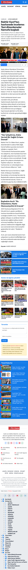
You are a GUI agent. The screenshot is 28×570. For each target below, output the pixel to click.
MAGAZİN (9, 518)
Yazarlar (6, 539)
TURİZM (9, 528)
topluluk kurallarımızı (15, 345)
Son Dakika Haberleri (7, 463)
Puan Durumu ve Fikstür (6, 459)
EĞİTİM (8, 510)
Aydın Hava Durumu (21, 447)
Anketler (6, 547)
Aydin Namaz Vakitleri (5, 453)
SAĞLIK (11, 473)
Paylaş (3, 64)
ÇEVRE (8, 507)
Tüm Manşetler (19, 458)
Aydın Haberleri (12, 19)
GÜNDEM (9, 516)
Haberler (3, 19)
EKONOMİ (10, 6)
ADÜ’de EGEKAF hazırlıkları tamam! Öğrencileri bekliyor (19, 304)
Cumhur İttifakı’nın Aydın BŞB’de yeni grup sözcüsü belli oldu (7, 304)
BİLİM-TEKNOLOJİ (12, 505)
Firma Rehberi (8, 541)
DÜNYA (8, 508)
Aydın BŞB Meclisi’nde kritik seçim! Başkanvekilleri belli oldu (6, 290)
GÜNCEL (17, 6)
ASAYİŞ (3, 6)
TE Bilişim (10, 491)
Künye (6, 549)
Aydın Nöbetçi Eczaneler (5, 448)
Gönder (4, 340)
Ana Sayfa (7, 499)
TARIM (8, 526)
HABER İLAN (10, 533)
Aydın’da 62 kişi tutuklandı (18, 316)
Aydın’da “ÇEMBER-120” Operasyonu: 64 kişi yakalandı (7, 317)
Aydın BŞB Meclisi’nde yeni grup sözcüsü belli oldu (20, 289)
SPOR (6, 473)
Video (6, 537)
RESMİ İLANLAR (18, 473)
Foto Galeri (7, 535)
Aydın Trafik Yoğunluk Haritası (21, 453)
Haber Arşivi (19, 463)
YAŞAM (8, 529)
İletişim (6, 550)
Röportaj (7, 543)
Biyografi (7, 545)
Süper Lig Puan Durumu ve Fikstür (16, 562)
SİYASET (24, 6)
